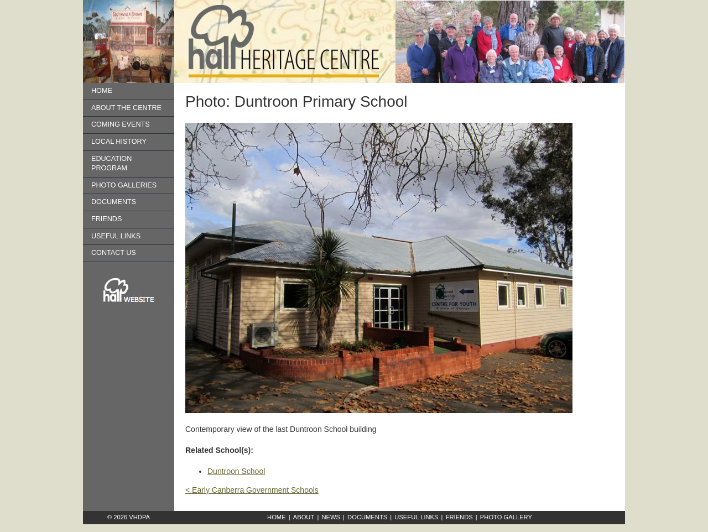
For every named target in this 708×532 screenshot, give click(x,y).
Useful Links (115, 236)
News (330, 517)
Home (101, 91)
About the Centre (126, 108)
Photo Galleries (124, 185)
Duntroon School (236, 471)
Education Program (111, 164)
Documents (113, 202)
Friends (106, 219)
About (304, 517)
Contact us (113, 253)
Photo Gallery (506, 517)
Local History (119, 141)
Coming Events (120, 124)
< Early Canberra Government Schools (252, 490)
